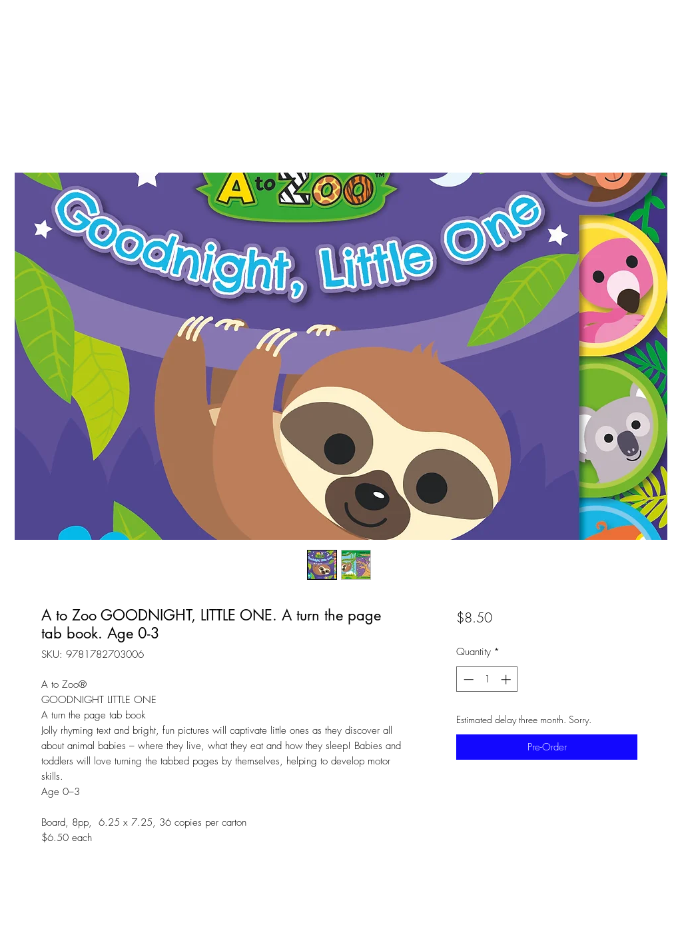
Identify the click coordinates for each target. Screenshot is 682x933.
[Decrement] (467, 679)
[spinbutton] (487, 679)
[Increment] (507, 679)
